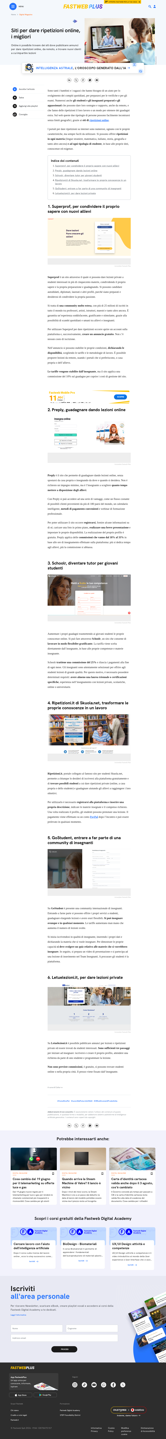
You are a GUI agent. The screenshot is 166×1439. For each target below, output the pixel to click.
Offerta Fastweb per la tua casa (123, 2)
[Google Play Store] (45, 1395)
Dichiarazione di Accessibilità (148, 1430)
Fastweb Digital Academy (70, 1410)
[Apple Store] (20, 1395)
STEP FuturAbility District (70, 1415)
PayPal (94, 816)
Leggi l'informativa (18, 1315)
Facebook (83, 80)
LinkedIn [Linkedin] (69, 80)
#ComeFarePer (63, 1101)
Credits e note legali (19, 1415)
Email (97, 80)
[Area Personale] (155, 6)
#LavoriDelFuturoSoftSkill (81, 1101)
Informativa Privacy (96, 1430)
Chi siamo (15, 1410)
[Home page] (83, 6)
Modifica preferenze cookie (126, 1431)
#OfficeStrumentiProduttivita (105, 1101)
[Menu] (16, 6)
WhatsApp (90, 80)
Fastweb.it (15, 1420)
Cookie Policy (111, 1430)
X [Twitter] (76, 80)
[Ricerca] (150, 7)
